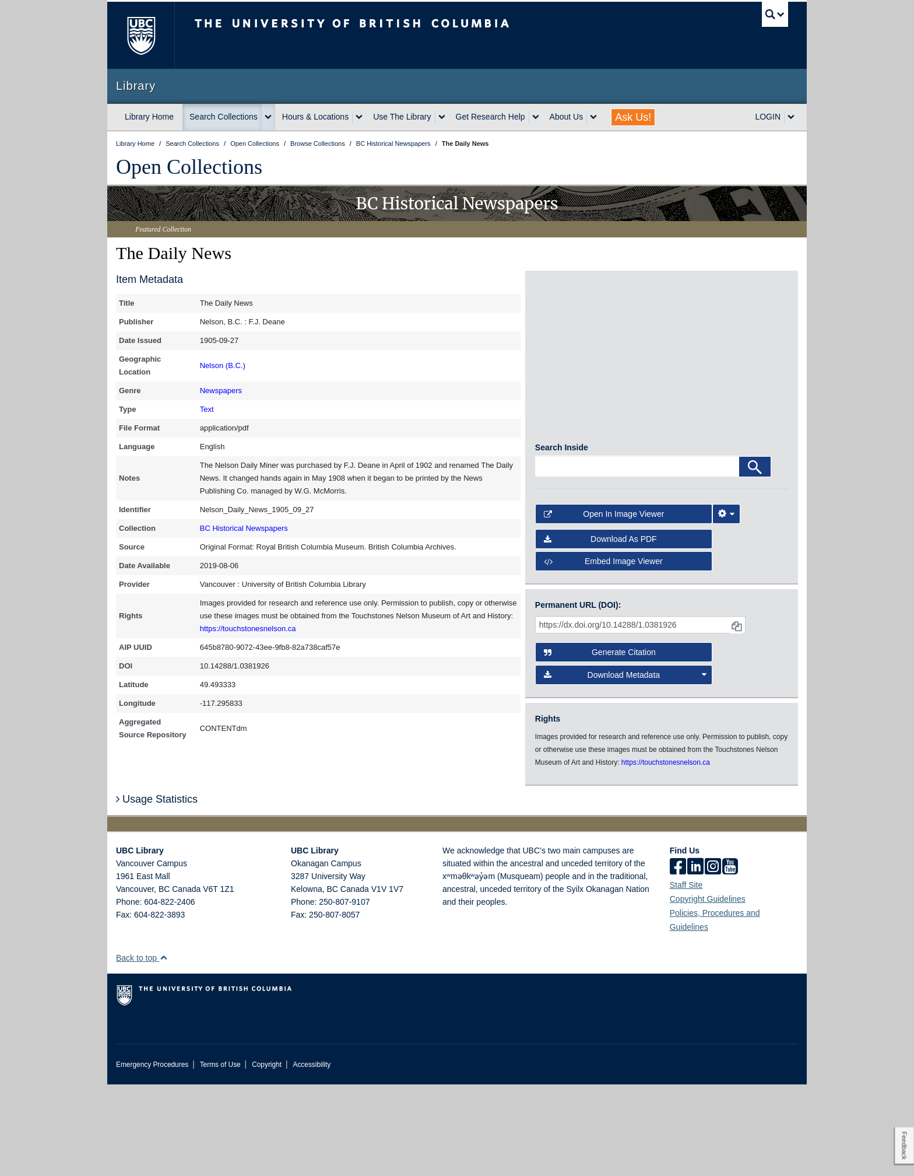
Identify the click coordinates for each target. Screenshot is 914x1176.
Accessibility (312, 1156)
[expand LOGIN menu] (791, 117)
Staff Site (686, 976)
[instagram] (713, 959)
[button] (163, 1049)
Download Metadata (625, 766)
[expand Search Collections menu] (268, 117)
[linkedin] (695, 959)
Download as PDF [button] (600, 630)
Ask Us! (633, 117)
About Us (566, 116)
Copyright (267, 1156)
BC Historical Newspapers (244, 528)
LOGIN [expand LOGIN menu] (768, 116)
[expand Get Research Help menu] (536, 117)
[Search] (755, 558)
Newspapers (221, 390)
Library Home (149, 116)
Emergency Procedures (152, 1156)
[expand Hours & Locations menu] (359, 117)
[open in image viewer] (567, 322)
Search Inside (561, 539)
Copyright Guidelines (708, 990)
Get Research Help (490, 116)
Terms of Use (220, 1156)
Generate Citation (600, 744)
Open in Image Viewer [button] (604, 606)
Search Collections (223, 116)
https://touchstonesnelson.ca (248, 628)
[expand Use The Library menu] (442, 117)
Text (207, 409)
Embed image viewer (603, 652)
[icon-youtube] (730, 959)
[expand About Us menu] (593, 117)
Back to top (142, 1049)
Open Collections (189, 166)
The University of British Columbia (140, 35)
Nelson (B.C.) (222, 365)
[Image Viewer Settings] (726, 606)
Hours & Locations (315, 116)
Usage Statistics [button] (157, 891)
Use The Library (402, 116)
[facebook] (678, 959)
